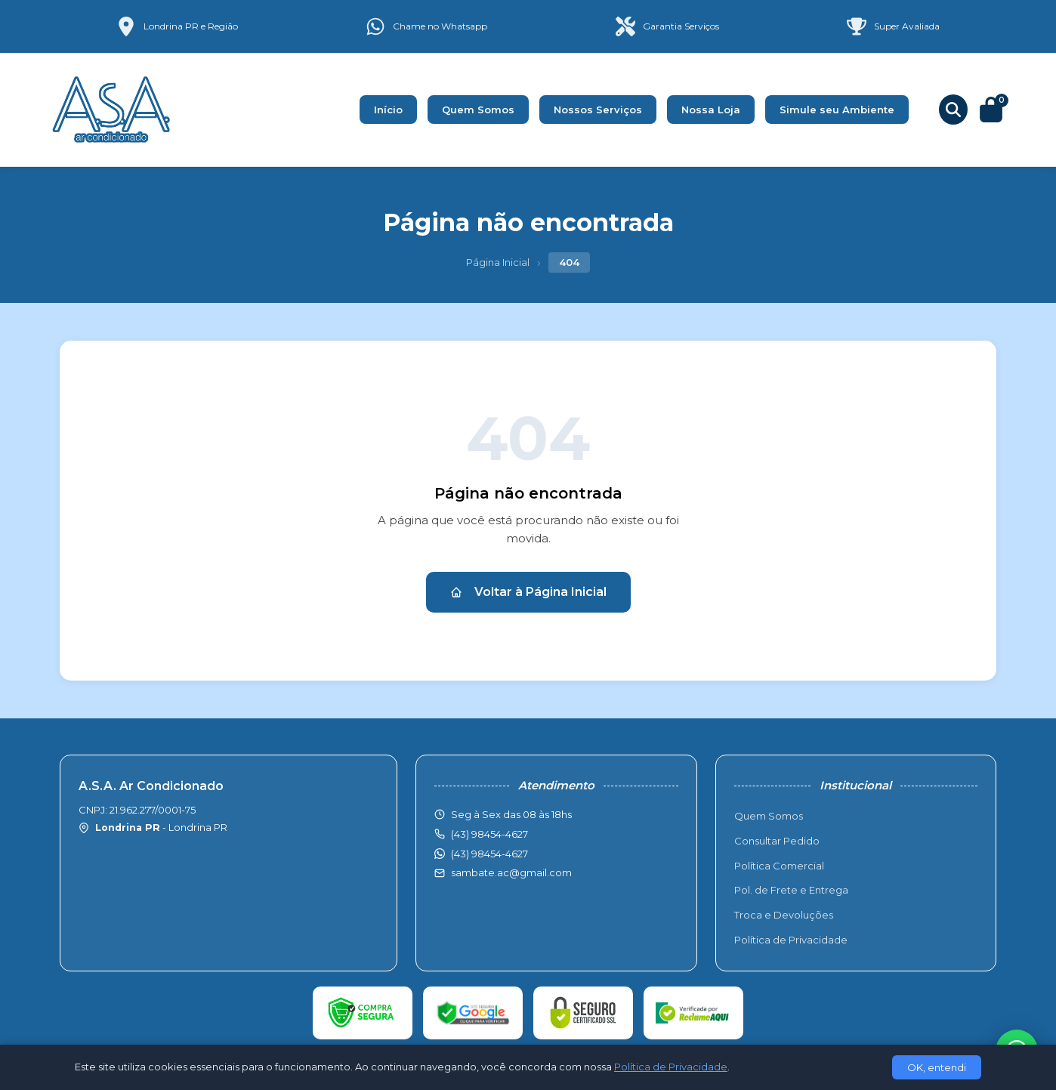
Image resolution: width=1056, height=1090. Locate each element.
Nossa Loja (710, 109)
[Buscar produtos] (953, 109)
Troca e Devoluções (783, 915)
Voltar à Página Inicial (528, 592)
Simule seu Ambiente (837, 109)
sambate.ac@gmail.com (511, 872)
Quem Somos (478, 109)
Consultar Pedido (777, 841)
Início (388, 109)
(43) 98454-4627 (489, 854)
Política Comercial (779, 866)
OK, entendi (936, 1067)
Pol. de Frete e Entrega (791, 890)
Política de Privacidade (791, 940)
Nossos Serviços (598, 109)
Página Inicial (498, 262)
